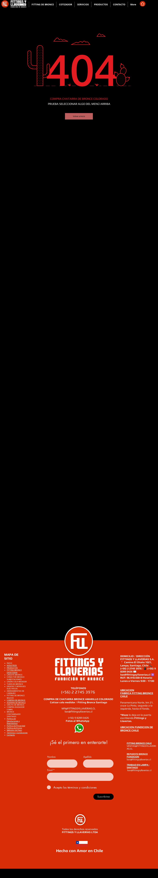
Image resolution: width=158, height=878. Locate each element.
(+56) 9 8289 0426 (78, 717)
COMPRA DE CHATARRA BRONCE (64, 699)
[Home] (142, 3)
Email (50, 770)
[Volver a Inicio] (79, 116)
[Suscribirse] (103, 797)
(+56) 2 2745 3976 (78, 692)
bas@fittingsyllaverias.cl (78, 711)
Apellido (87, 757)
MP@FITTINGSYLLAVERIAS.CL (78, 708)
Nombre (51, 757)
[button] (42, 4)
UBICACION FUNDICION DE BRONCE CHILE (136, 729)
